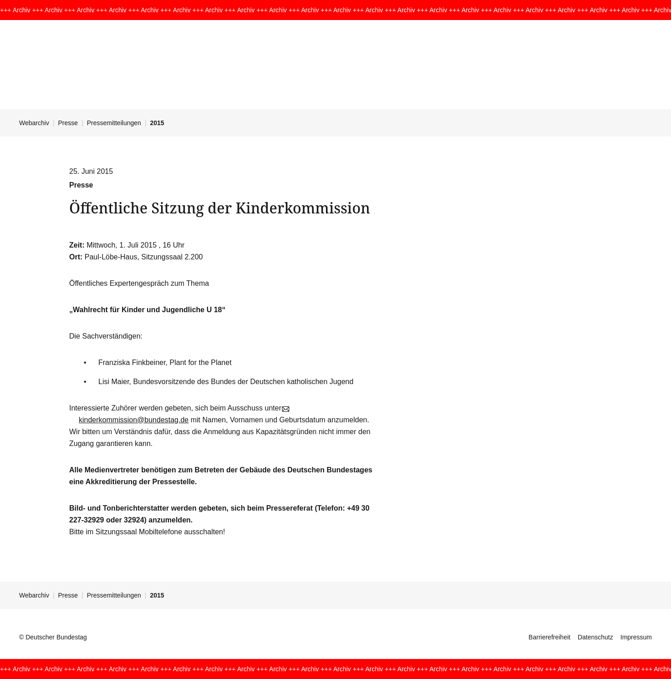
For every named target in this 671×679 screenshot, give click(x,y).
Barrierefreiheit (549, 637)
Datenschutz (595, 637)
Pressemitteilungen (114, 123)
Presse (68, 123)
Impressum (636, 637)
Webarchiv (34, 123)
